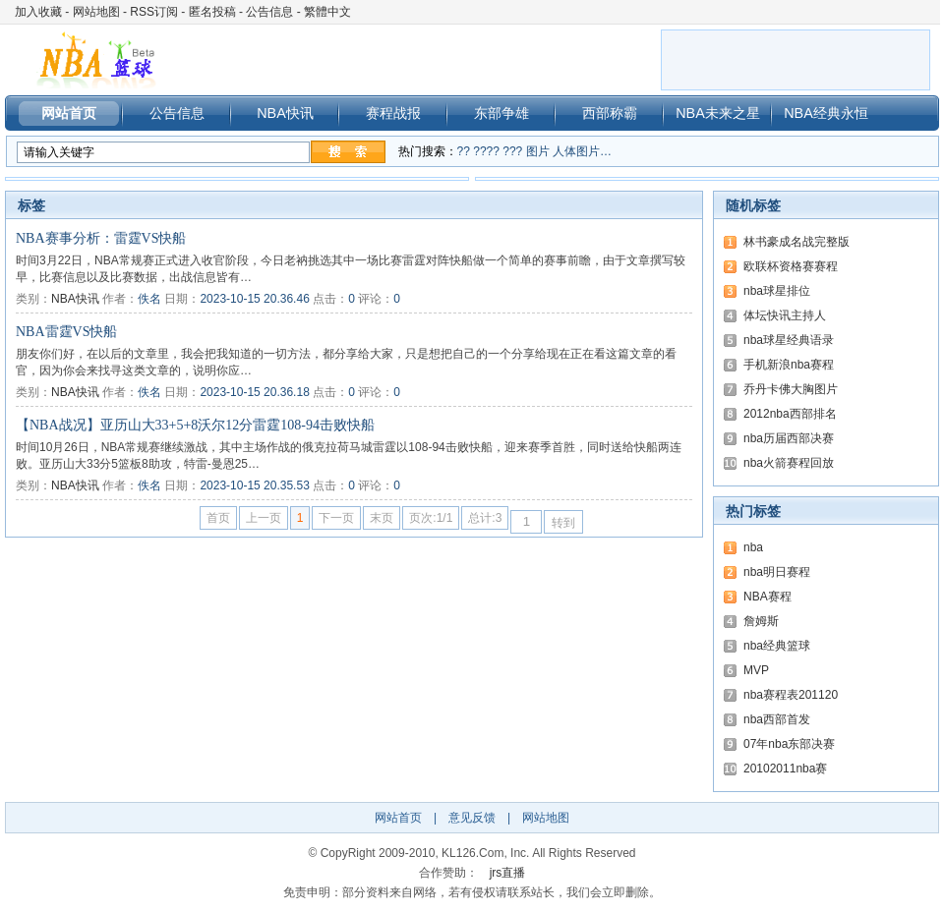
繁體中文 (327, 12)
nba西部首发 (776, 719)
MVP (756, 670)
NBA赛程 (767, 596)
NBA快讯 (285, 113)
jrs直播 (508, 873)
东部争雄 (501, 113)
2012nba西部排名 (790, 414)
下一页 (336, 518)
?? (463, 151)
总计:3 (485, 518)
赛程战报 (393, 113)
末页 (381, 518)
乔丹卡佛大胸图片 (790, 389)
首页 (218, 518)
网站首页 (68, 113)
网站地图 (96, 12)
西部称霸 (609, 113)
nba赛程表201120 (790, 695)
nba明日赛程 (776, 572)
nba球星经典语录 (788, 340)
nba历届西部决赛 (788, 438)
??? (512, 151)
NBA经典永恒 (826, 113)
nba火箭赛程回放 (788, 463)
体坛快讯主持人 (784, 315)
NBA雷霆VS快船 (66, 331)
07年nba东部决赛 (789, 744)
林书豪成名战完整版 (796, 242)
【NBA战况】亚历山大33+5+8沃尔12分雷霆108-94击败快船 (195, 425)
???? (486, 151)
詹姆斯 (761, 621)
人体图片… (582, 151)
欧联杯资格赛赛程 (790, 266)
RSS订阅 (154, 12)
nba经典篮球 (776, 646)
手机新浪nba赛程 (788, 364)
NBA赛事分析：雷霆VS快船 (101, 238)
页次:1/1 (430, 518)
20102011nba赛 (785, 768)
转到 (563, 523)
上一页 (263, 518)
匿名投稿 (212, 12)
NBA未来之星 (718, 113)
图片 (538, 151)
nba (753, 547)
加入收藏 (38, 12)
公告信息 (269, 12)
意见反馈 (472, 818)
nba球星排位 (776, 291)
